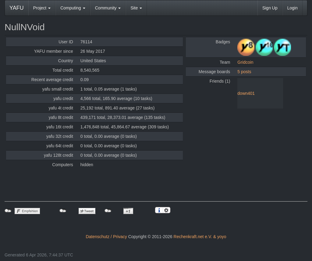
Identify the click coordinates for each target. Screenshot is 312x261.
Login (292, 7)
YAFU (16, 8)
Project (42, 7)
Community (108, 7)
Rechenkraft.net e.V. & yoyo (200, 236)
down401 (246, 93)
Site (136, 7)
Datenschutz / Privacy (106, 236)
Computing (72, 7)
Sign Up (270, 7)
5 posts (244, 71)
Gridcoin (245, 62)
